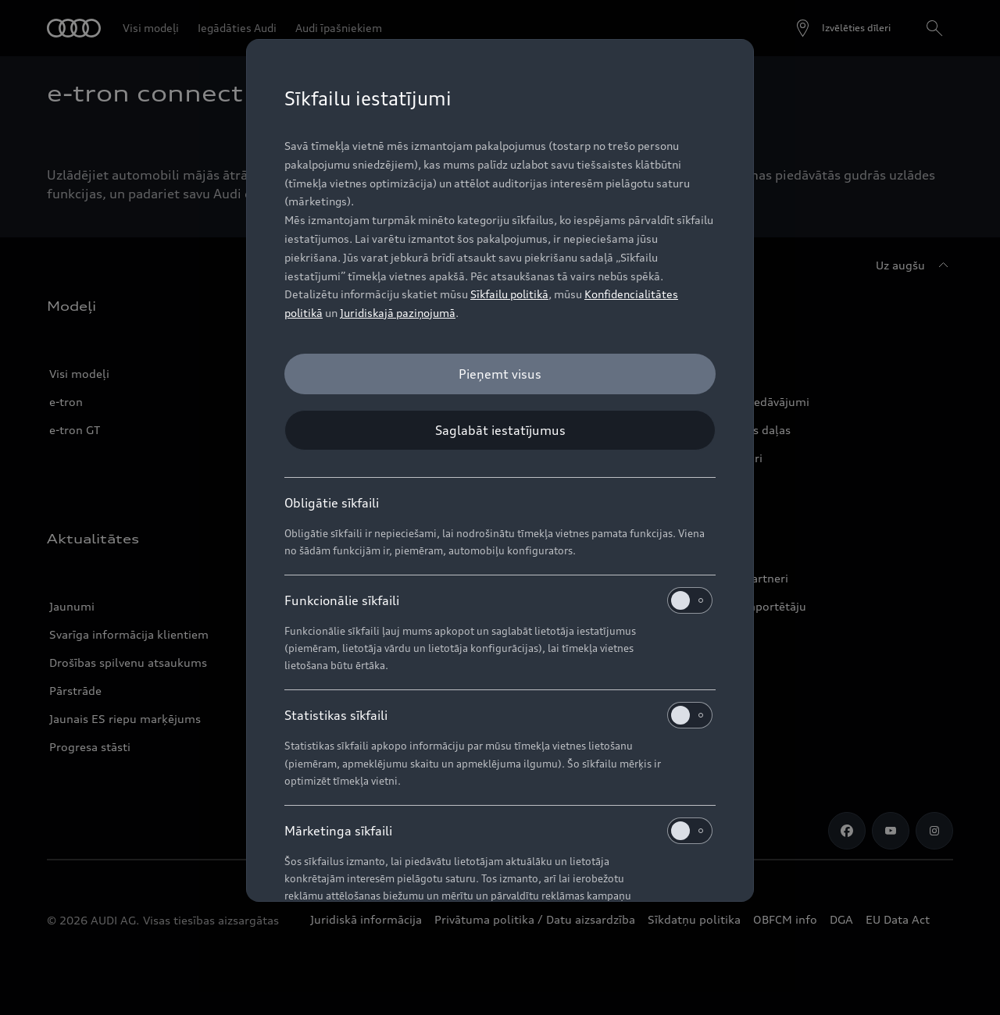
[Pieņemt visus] (500, 374)
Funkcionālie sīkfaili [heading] (498, 600)
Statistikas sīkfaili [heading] (498, 715)
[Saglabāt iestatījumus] (500, 430)
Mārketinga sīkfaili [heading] (498, 831)
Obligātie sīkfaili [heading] (331, 503)
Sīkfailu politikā (509, 294)
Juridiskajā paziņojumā (397, 312)
